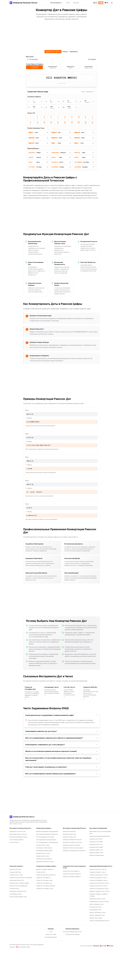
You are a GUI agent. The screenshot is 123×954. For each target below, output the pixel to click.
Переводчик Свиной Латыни (18, 891)
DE (106, 3)
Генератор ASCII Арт (16, 869)
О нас (68, 3)
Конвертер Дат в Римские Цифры (19, 883)
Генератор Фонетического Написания (21, 877)
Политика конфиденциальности (72, 931)
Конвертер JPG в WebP (96, 841)
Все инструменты (57, 3)
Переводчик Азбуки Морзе (44, 859)
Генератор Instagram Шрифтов (71, 876)
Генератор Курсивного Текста (98, 877)
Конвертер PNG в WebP (96, 847)
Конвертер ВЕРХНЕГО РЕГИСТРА (72, 839)
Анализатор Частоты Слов (18, 831)
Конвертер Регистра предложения (73, 848)
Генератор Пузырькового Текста (99, 888)
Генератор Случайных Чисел (44, 888)
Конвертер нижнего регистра (71, 845)
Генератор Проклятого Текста (98, 886)
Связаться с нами (51, 934)
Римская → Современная (70, 51)
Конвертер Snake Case (69, 837)
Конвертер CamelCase (69, 831)
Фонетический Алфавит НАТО (18, 897)
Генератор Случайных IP (43, 877)
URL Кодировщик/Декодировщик (46, 839)
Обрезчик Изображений (97, 855)
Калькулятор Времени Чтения (18, 837)
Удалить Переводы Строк (97, 915)
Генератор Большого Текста (98, 869)
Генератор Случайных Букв (44, 880)
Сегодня (92, 59)
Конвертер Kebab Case (69, 834)
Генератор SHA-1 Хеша (16, 875)
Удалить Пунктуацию (96, 918)
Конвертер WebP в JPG (96, 850)
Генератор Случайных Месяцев (45, 886)
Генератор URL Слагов (43, 845)
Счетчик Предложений (16, 839)
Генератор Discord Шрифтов (71, 871)
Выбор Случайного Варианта (44, 869)
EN (95, 3)
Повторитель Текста (96, 907)
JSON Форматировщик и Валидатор (47, 834)
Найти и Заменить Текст (97, 904)
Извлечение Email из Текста (98, 899)
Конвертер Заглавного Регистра (72, 842)
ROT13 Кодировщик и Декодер (45, 837)
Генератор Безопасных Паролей (45, 875)
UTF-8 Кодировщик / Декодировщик (47, 842)
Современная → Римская (53, 51)
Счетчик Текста (14, 842)
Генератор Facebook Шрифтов (72, 874)
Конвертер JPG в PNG (96, 839)
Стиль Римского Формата (34, 64)
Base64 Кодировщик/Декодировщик (47, 831)
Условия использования (72, 934)
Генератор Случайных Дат (44, 883)
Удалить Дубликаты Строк (98, 912)
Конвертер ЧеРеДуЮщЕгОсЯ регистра (74, 850)
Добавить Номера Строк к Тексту (100, 891)
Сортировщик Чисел (16, 894)
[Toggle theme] (111, 2)
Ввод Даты (30, 57)
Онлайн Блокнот (14, 888)
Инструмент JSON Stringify (44, 848)
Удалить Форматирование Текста (99, 920)
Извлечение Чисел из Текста (18, 834)
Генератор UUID (40, 872)
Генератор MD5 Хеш (15, 872)
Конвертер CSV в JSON (43, 853)
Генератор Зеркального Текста (99, 875)
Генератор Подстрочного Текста (99, 883)
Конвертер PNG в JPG (96, 844)
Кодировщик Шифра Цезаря (44, 850)
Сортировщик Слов (95, 910)
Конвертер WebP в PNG (96, 852)
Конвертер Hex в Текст (42, 856)
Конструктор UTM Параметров (18, 886)
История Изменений (51, 937)
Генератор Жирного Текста (97, 872)
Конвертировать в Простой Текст (99, 901)
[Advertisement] (61, 35)
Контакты (76, 3)
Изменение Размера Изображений (100, 836)
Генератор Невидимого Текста (99, 880)
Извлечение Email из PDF (17, 880)
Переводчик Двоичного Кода (45, 861)
